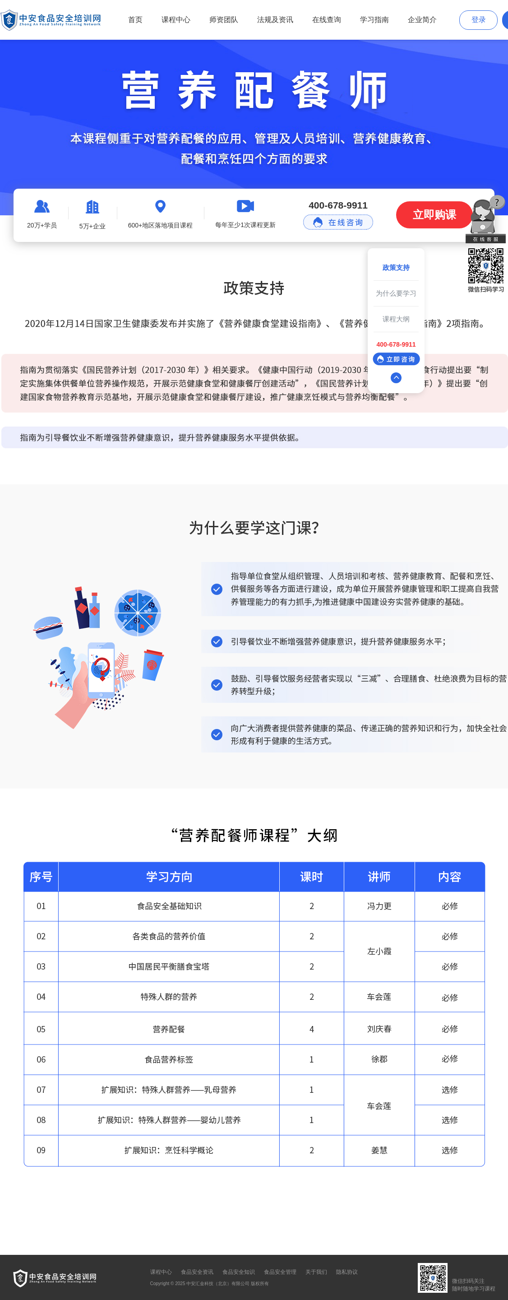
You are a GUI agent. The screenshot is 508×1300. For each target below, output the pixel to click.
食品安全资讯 (197, 1272)
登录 (478, 19)
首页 (135, 19)
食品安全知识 (238, 1272)
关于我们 (316, 1272)
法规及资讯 (275, 19)
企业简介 (422, 19)
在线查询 (326, 19)
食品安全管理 (280, 1272)
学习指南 (374, 19)
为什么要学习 (396, 293)
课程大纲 (396, 319)
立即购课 (434, 215)
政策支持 (396, 267)
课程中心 (176, 19)
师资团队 (223, 19)
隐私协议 (347, 1272)
